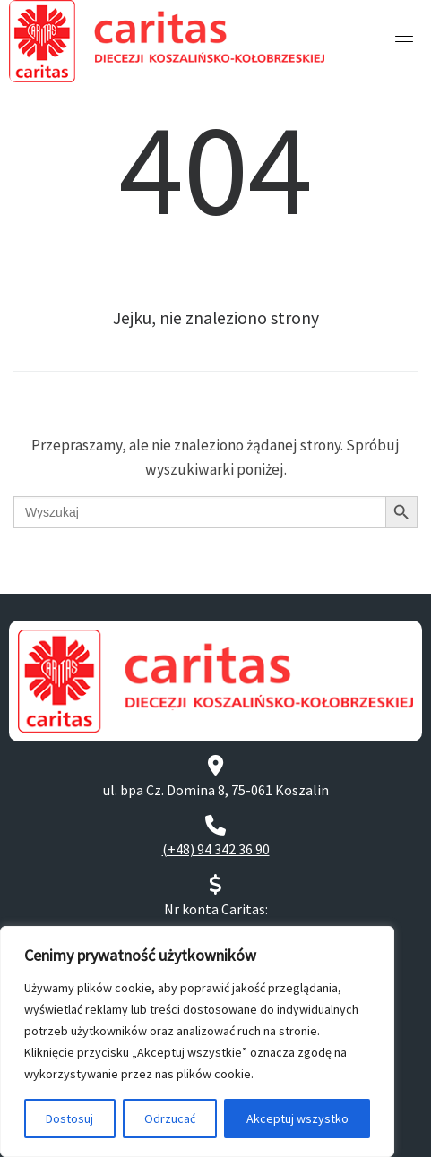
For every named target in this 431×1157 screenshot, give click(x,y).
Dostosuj (69, 1118)
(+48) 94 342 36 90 (216, 849)
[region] (197, 1041)
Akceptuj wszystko (297, 1118)
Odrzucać (169, 1118)
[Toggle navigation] (404, 41)
